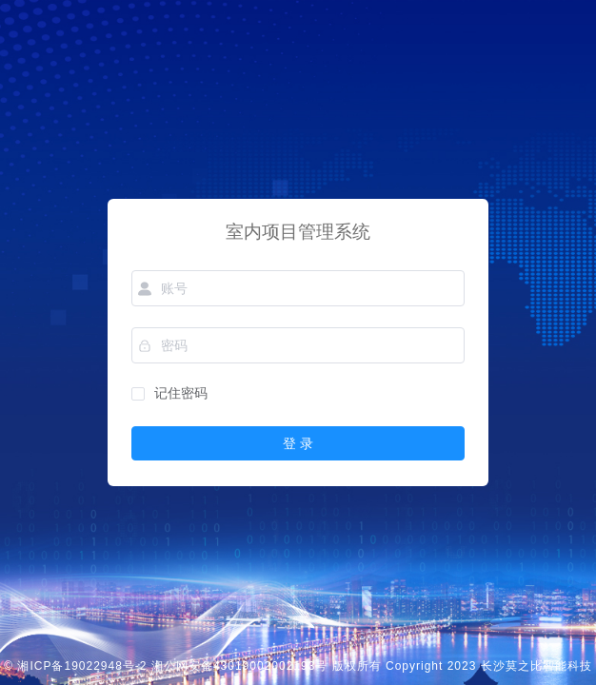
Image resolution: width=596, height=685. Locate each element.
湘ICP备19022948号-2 (82, 666)
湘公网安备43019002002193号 (239, 666)
